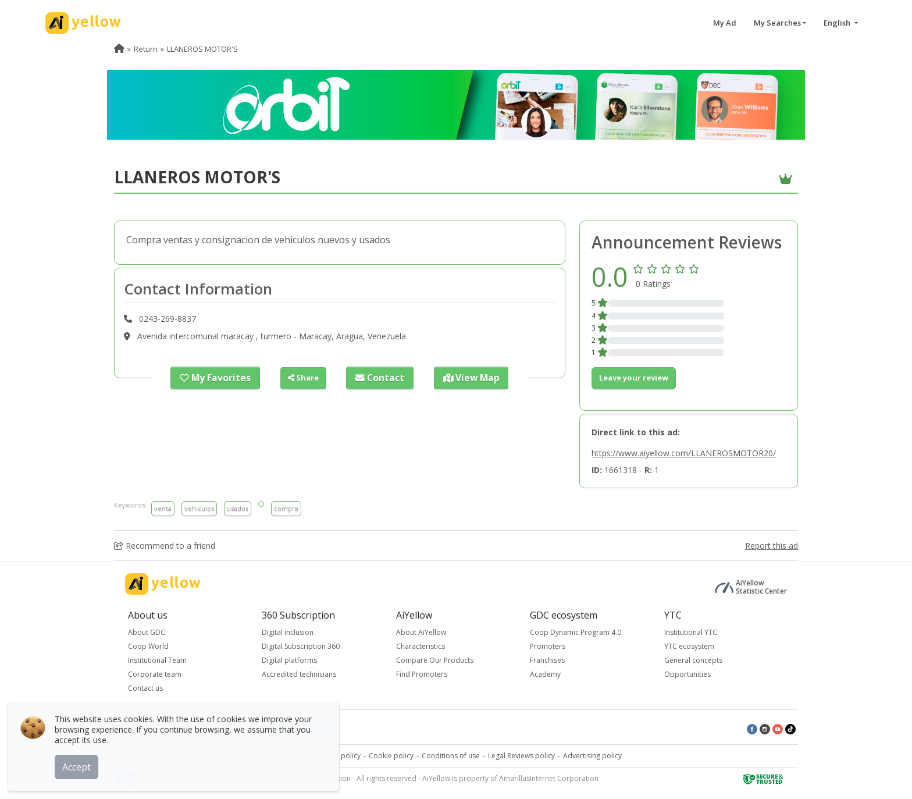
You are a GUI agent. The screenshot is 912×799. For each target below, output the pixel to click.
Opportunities (687, 674)
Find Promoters (421, 674)
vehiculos (199, 508)
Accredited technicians (299, 674)
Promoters (547, 646)
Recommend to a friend (164, 545)
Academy (545, 674)
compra (286, 508)
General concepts (693, 660)
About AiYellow (421, 632)
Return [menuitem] (146, 49)
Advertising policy (592, 756)
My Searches (777, 22)
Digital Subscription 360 (301, 646)
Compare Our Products (434, 660)
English (838, 22)
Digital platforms (289, 660)
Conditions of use (451, 756)
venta (163, 508)
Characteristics (420, 646)
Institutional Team (157, 660)
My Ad (724, 22)
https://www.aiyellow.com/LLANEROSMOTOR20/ (684, 453)
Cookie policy (391, 756)
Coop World (148, 646)
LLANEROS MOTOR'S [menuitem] (202, 49)
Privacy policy (338, 756)
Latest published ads (290, 728)
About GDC (146, 632)
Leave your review (633, 377)
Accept (80, 763)
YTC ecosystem (689, 646)
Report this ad (771, 545)
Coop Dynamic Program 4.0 (575, 632)
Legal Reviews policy (521, 756)
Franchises (547, 660)
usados (237, 508)
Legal (299, 756)
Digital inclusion (288, 632)
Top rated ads (217, 728)
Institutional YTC (690, 632)
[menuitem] (119, 49)
